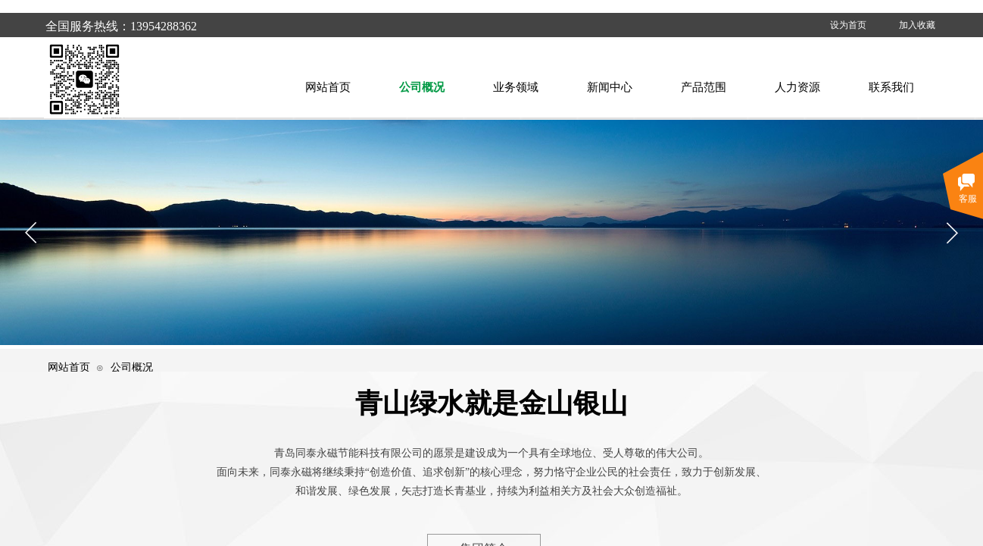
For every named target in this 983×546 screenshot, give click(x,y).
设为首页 (848, 25)
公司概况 (132, 367)
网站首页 (69, 367)
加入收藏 (917, 25)
